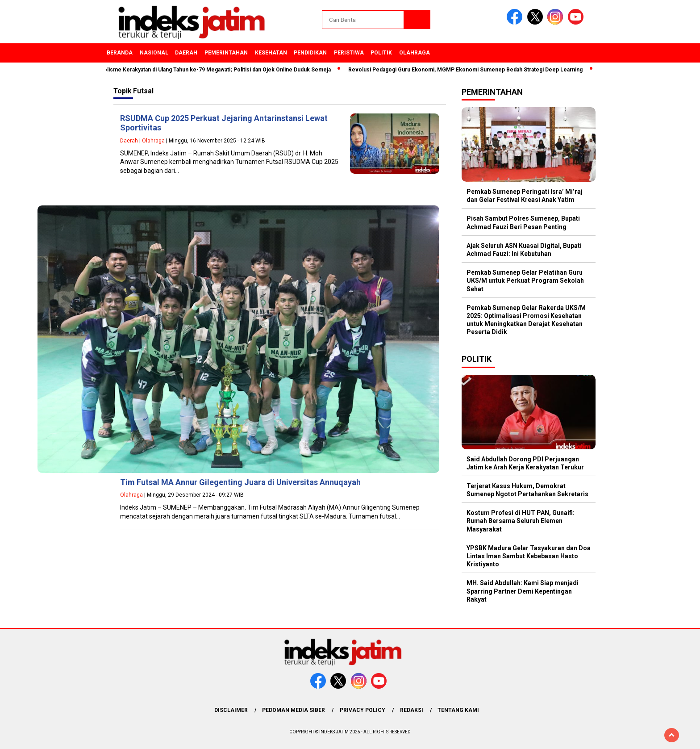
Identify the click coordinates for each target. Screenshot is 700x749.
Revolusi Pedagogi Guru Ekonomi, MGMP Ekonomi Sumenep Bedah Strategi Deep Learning (469, 70)
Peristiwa (349, 53)
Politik (381, 53)
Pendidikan (310, 53)
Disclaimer (231, 710)
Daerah (186, 53)
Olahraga (414, 53)
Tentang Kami (458, 710)
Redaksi (411, 710)
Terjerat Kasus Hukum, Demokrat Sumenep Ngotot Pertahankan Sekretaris (527, 490)
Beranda (120, 53)
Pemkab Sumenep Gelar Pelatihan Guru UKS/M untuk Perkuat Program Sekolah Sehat (525, 280)
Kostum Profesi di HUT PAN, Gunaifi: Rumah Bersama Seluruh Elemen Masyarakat (521, 520)
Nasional (154, 53)
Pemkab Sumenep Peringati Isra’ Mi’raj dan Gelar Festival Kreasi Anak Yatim (525, 195)
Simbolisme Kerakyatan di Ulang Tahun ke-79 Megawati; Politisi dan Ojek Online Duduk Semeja (214, 70)
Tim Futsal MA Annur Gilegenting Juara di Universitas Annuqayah (240, 482)
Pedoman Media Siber (293, 710)
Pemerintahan (226, 53)
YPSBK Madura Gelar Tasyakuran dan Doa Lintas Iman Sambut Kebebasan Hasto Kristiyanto (529, 556)
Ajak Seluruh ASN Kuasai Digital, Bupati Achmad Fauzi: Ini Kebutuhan (524, 249)
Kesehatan (271, 53)
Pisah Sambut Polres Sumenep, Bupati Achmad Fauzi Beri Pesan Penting (523, 222)
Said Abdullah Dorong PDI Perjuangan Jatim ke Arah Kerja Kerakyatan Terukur (525, 463)
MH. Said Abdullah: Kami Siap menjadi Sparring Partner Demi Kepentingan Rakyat (523, 591)
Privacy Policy (362, 710)
